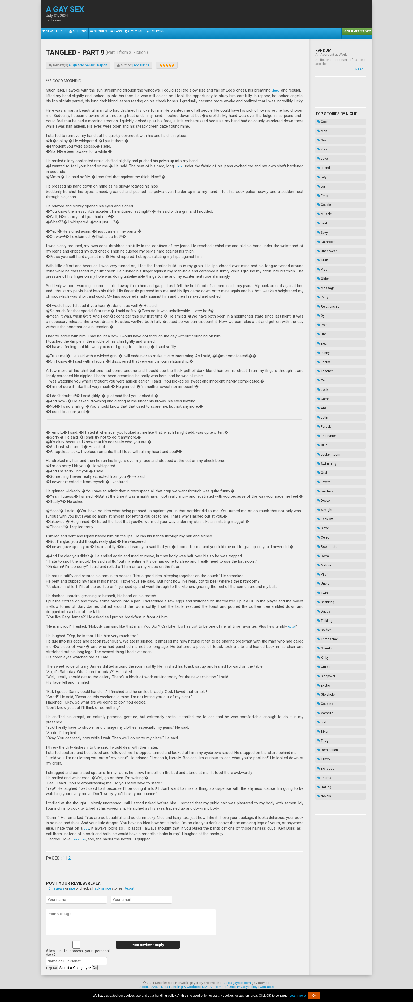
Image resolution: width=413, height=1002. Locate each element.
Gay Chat (145, 33)
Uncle (321, 452)
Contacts (267, 985)
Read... (360, 69)
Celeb (321, 419)
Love (320, 147)
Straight (322, 399)
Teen (320, 220)
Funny (321, 286)
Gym (320, 260)
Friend (321, 153)
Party (320, 246)
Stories (105, 33)
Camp (321, 319)
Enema (322, 591)
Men (320, 127)
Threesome (325, 492)
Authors (82, 33)
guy (86, 827)
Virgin (321, 445)
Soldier (322, 485)
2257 (155, 985)
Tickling (322, 478)
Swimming (324, 366)
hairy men (80, 838)
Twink (321, 459)
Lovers (322, 379)
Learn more (297, 995)
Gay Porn (169, 33)
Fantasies (54, 20)
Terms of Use (224, 985)
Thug (320, 565)
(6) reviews (56, 887)
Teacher (323, 299)
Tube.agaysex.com (236, 981)
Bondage (323, 585)
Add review (84, 65)
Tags (125, 33)
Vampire (323, 545)
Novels (322, 604)
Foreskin (323, 339)
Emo (320, 173)
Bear (320, 279)
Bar (319, 167)
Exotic (321, 525)
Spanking (323, 465)
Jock (320, 313)
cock (178, 165)
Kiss (320, 140)
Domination (325, 571)
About (144, 985)
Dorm (321, 432)
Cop (319, 306)
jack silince (140, 65)
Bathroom (324, 207)
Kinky (320, 505)
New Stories (55, 33)
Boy (319, 160)
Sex (319, 134)
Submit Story (356, 33)
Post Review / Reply (143, 943)
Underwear (325, 213)
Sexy (320, 200)
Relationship (326, 253)
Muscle (322, 187)
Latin (320, 333)
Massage (324, 240)
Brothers (323, 386)
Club (320, 352)
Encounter (324, 346)
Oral (320, 372)
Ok (314, 995)
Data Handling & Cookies (180, 985)
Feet (320, 193)
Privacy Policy (247, 985)
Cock (320, 120)
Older (321, 233)
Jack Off (323, 405)
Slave (321, 412)
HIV (319, 273)
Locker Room (326, 359)
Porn (320, 266)
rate (72, 887)
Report (102, 65)
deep (275, 90)
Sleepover (324, 518)
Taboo (321, 578)
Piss (320, 226)
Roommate (325, 425)
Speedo (322, 498)
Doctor (322, 392)
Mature (322, 439)
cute (292, 625)
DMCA (207, 985)
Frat (319, 551)
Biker (320, 558)
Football (322, 293)
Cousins (323, 538)
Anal (320, 326)
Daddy (321, 472)
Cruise (321, 512)
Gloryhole (324, 531)
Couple (322, 180)
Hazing (322, 598)
